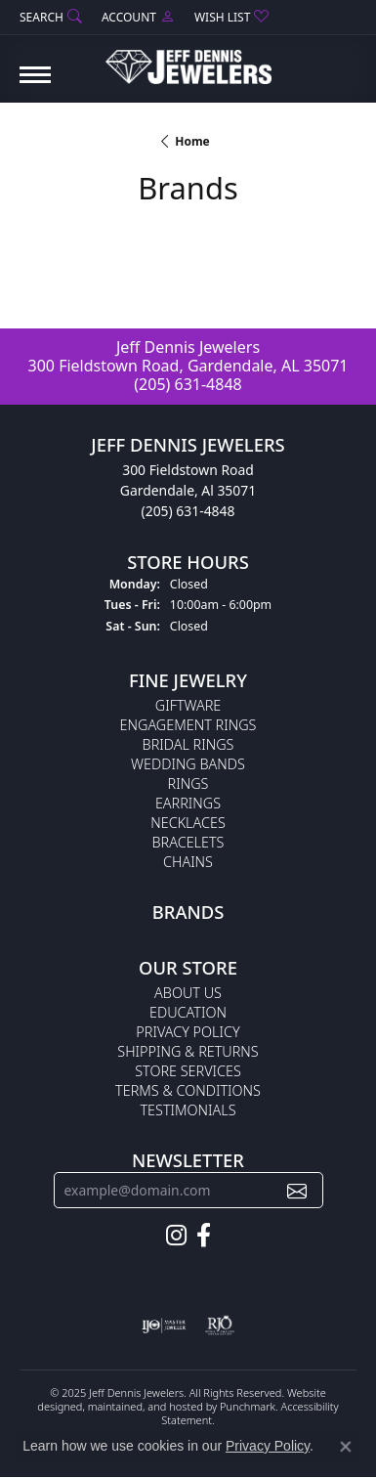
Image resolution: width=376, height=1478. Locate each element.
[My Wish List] (231, 17)
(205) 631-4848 (187, 384)
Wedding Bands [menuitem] (188, 764)
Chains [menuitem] (188, 861)
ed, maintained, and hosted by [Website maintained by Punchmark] (145, 1405)
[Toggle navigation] (35, 84)
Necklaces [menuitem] (188, 822)
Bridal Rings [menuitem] (188, 744)
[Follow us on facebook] (203, 1235)
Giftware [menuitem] (188, 705)
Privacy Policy (268, 1446)
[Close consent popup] (346, 1447)
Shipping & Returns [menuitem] (187, 1051)
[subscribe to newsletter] (297, 1190)
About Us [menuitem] (188, 992)
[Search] (51, 17)
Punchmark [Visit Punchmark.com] (247, 1405)
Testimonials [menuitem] (187, 1110)
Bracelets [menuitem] (188, 842)
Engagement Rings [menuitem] (188, 725)
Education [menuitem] (188, 1012)
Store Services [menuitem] (188, 1071)
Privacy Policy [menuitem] (187, 1031)
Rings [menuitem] (188, 783)
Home (192, 141)
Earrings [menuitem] (188, 803)
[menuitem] (164, 1325)
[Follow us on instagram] (176, 1235)
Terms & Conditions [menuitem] (188, 1090)
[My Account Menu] (138, 17)
